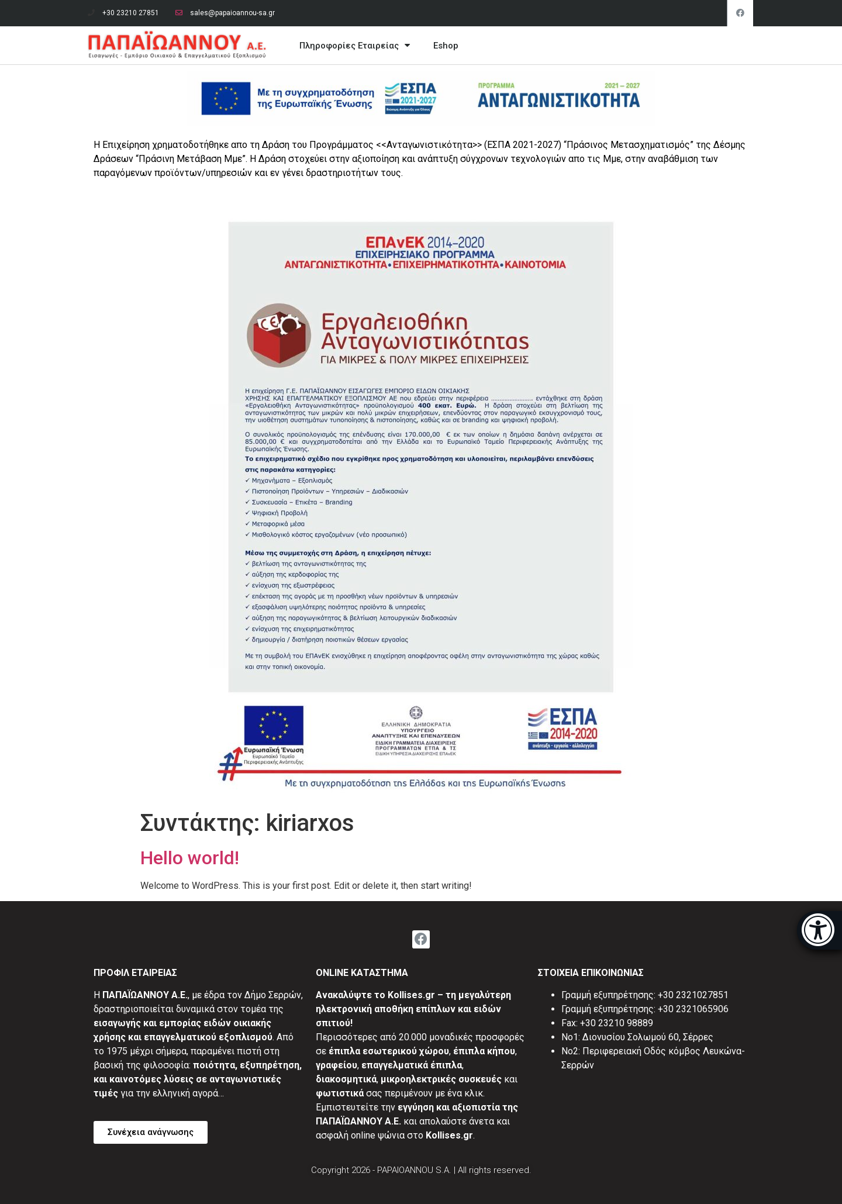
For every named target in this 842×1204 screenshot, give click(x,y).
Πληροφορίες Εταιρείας (354, 45)
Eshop (445, 45)
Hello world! (189, 858)
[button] (151, 1132)
